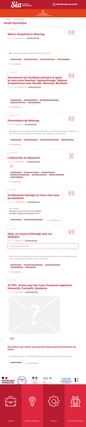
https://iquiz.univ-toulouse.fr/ (19, 246)
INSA (12, 338)
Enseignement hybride (30, 59)
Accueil (8, 19)
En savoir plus (16, 64)
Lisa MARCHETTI (20, 87)
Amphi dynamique (16, 59)
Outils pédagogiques (63, 59)
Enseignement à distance (31, 172)
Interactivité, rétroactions (47, 59)
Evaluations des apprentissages (49, 100)
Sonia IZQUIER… (20, 162)
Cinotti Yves (19, 124)
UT (11, 166)
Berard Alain (19, 292)
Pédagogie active (30, 267)
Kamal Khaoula (20, 38)
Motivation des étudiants (56, 174)
